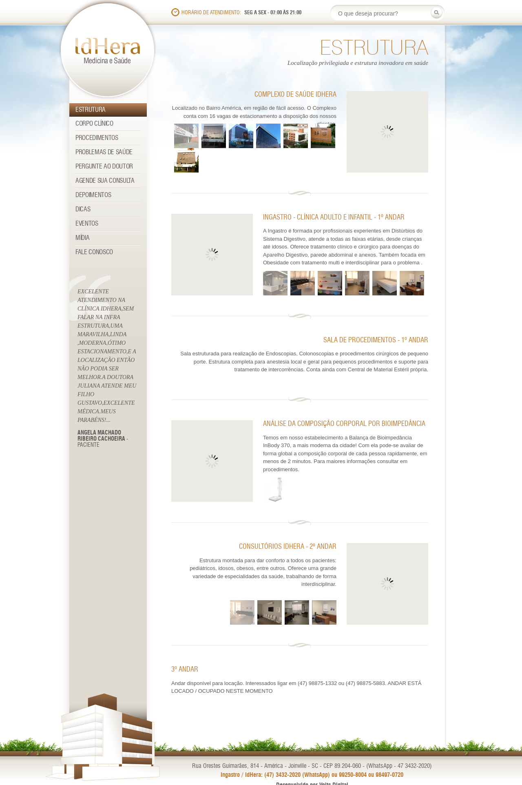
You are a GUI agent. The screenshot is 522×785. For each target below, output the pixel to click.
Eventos (86, 223)
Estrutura (90, 109)
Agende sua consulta (105, 180)
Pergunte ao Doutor (104, 166)
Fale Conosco (94, 252)
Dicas (82, 209)
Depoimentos (93, 195)
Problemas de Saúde (104, 152)
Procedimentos (96, 138)
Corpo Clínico (94, 123)
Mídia (82, 238)
